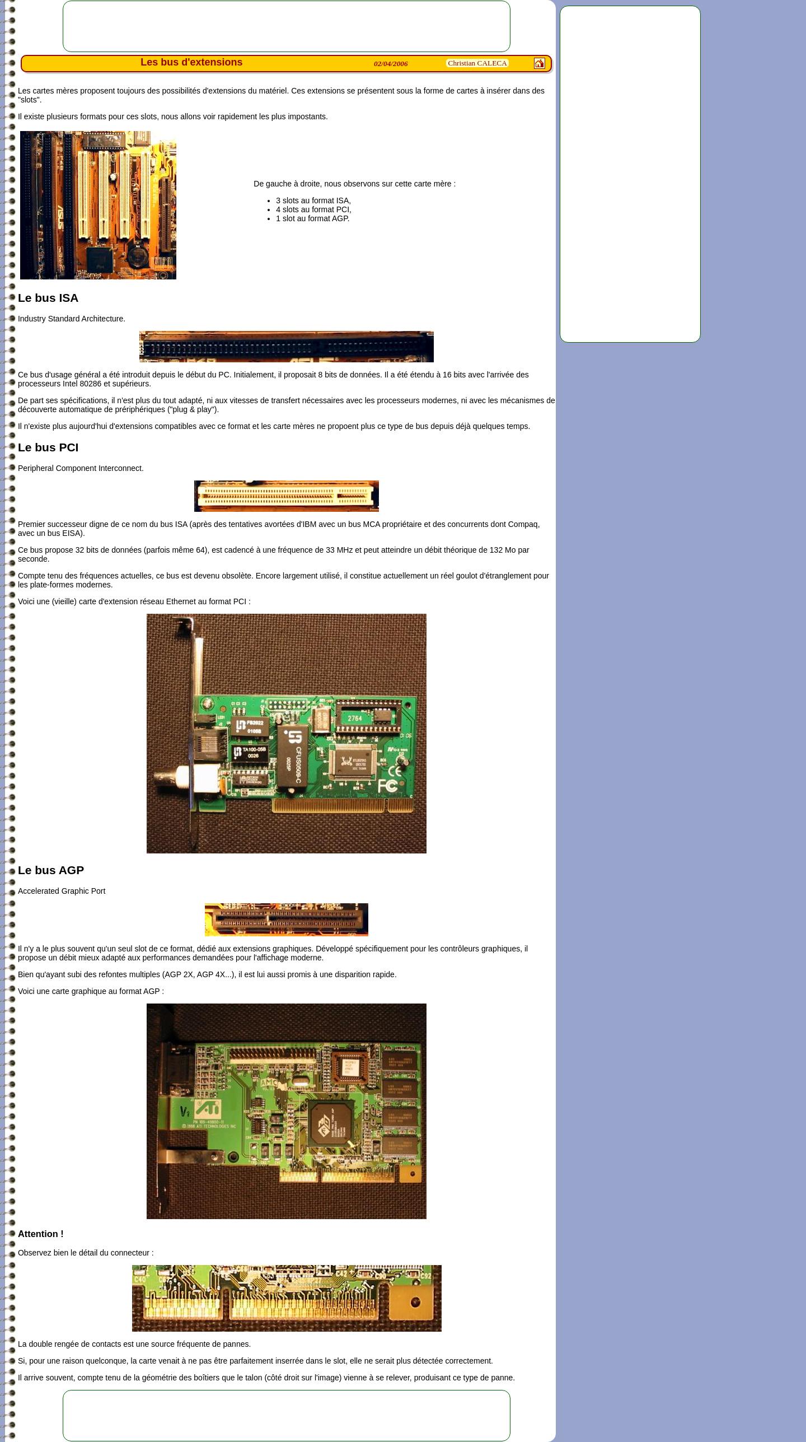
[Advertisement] (630, 174)
